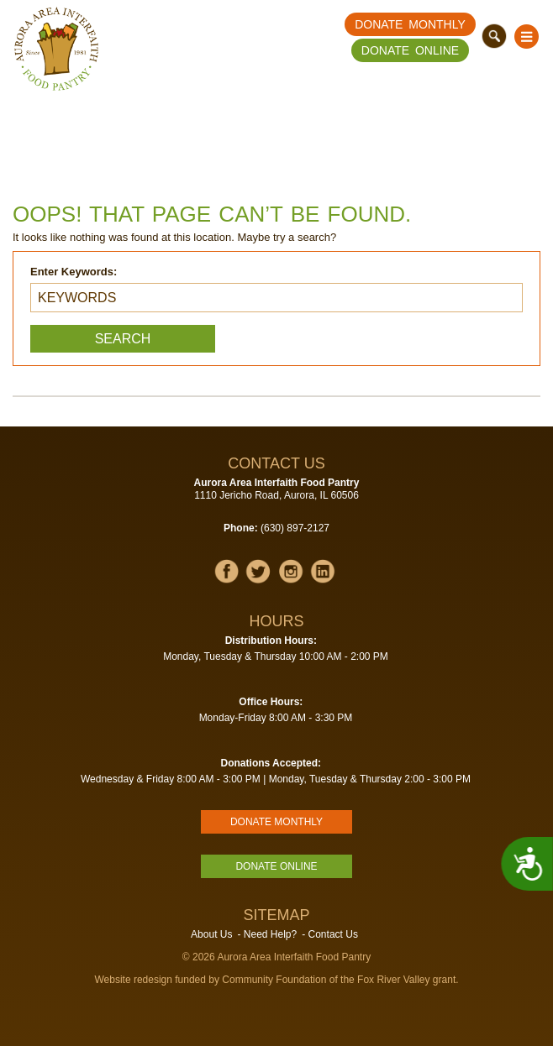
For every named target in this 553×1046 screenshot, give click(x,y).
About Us (211, 934)
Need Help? (270, 934)
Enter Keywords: (73, 271)
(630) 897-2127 (295, 528)
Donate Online (410, 50)
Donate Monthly (410, 24)
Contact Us (333, 934)
